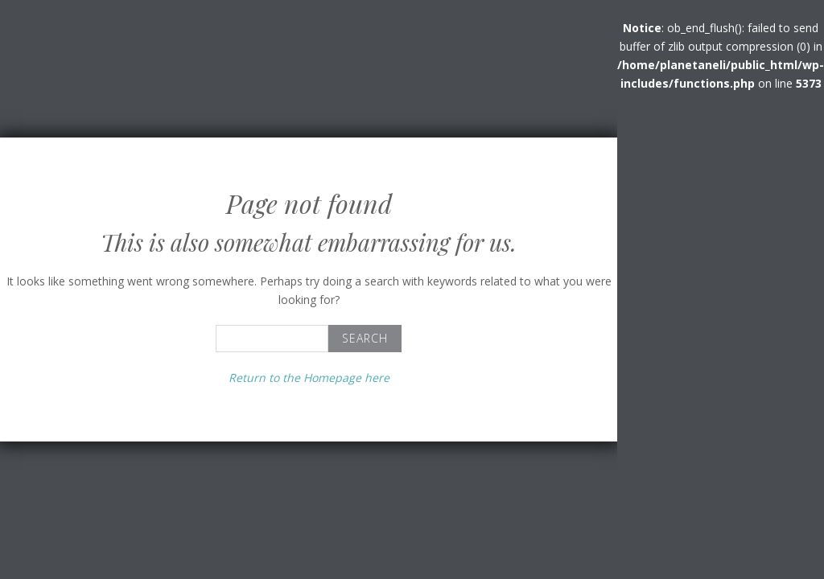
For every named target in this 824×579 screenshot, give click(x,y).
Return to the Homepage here (309, 377)
